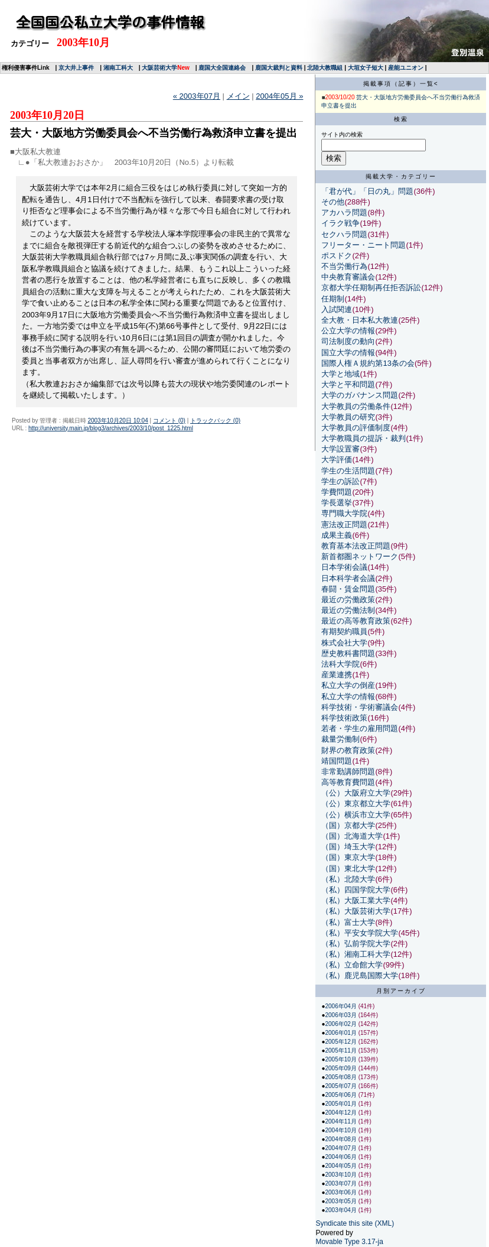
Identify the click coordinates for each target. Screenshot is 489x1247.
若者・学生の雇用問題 (359, 728)
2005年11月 (341, 1050)
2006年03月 (341, 1015)
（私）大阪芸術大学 (355, 911)
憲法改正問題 (344, 524)
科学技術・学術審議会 (359, 707)
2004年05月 (341, 1165)
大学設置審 (340, 448)
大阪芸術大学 (159, 67)
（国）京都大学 (348, 825)
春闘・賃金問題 (348, 588)
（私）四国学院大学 (355, 889)
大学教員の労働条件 (355, 406)
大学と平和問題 (348, 384)
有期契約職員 (344, 631)
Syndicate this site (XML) (354, 1223)
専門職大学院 (344, 513)
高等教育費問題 (348, 782)
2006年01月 (341, 1033)
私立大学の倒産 (348, 685)
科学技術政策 (344, 717)
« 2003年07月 (196, 96)
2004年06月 (341, 1157)
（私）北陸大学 (348, 879)
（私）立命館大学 (352, 964)
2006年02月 (341, 1024)
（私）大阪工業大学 (355, 900)
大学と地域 (340, 373)
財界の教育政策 (348, 750)
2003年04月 (341, 1210)
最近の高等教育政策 (355, 620)
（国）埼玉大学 (348, 846)
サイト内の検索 (342, 134)
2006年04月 (341, 1006)
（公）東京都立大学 (355, 803)
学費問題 (336, 492)
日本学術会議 (344, 567)
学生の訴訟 (340, 481)
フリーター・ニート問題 (363, 245)
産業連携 (336, 674)
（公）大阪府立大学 (355, 792)
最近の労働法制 (348, 610)
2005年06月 (341, 1095)
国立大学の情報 (348, 352)
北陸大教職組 (325, 67)
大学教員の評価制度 (355, 427)
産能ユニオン (405, 67)
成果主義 (336, 535)
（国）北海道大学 (352, 836)
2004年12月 (341, 1112)
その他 (332, 201)
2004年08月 (341, 1139)
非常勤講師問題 (348, 771)
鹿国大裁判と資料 (278, 67)
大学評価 (336, 459)
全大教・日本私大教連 (359, 320)
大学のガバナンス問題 (359, 395)
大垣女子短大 (365, 67)
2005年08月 (341, 1077)
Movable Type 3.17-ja (349, 1242)
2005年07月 (341, 1086)
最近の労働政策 (348, 599)
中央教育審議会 (348, 276)
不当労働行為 (344, 266)
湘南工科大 (118, 67)
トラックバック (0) (215, 420)
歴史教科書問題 (348, 653)
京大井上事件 (76, 67)
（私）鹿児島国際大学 (359, 975)
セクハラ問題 (344, 234)
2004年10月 (341, 1130)
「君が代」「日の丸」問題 (367, 191)
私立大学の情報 (348, 696)
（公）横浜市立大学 (355, 814)
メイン (238, 96)
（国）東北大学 (348, 868)
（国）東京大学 (348, 857)
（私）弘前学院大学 (355, 943)
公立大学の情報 (348, 330)
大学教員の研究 (348, 417)
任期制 (332, 298)
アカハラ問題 (344, 212)
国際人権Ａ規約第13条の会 (367, 363)
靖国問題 (336, 760)
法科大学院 (340, 664)
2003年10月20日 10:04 (117, 420)
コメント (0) (169, 420)
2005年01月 (341, 1103)
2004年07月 (341, 1148)
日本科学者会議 (348, 578)
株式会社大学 (344, 642)
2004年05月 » (279, 96)
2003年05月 (341, 1201)
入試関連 (336, 309)
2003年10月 (341, 1174)
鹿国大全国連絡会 (222, 67)
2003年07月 (341, 1183)
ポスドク (336, 255)
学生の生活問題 (348, 470)
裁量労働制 (340, 739)
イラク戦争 (340, 223)
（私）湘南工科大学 (355, 954)
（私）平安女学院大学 (359, 932)
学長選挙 (336, 502)
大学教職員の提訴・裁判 (363, 438)
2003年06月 (341, 1192)
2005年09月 (341, 1068)
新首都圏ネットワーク (359, 556)
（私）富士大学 (348, 922)
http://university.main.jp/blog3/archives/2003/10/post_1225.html (110, 428)
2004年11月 (341, 1121)
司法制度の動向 (348, 341)
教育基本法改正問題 (355, 545)
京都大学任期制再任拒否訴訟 (371, 287)
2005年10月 (341, 1059)
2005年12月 (341, 1041)
